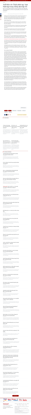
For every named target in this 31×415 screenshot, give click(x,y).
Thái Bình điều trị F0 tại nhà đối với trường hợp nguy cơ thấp (24, 126)
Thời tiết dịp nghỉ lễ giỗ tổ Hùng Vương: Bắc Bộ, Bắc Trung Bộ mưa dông (11, 259)
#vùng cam (10, 110)
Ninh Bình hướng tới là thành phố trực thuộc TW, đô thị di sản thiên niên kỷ (10, 154)
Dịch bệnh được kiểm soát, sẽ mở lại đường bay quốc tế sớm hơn (15, 141)
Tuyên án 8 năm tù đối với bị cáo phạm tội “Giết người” (11, 331)
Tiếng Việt (13, 0)
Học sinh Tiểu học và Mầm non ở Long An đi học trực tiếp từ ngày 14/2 (7, 141)
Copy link (1, 19)
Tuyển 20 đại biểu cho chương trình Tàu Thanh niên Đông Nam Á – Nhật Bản (11, 243)
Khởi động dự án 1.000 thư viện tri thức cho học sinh (11, 211)
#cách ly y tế (24, 110)
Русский (24, 0)
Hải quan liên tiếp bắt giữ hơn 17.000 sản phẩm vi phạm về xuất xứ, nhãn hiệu (11, 299)
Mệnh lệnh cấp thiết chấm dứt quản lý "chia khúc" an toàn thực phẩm (10, 291)
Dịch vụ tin (20, 404)
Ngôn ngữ (28, 403)
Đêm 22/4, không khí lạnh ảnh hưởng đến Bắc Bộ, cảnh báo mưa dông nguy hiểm (10, 171)
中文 (22, 0)
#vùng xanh (6, 110)
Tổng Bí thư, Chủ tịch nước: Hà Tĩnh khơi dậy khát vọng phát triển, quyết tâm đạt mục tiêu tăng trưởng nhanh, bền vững (10, 356)
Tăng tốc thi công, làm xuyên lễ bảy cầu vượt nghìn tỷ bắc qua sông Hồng (10, 389)
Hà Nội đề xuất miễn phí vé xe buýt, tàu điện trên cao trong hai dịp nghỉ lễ (10, 251)
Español (20, 0)
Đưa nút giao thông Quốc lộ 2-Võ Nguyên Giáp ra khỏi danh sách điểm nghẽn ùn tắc (11, 373)
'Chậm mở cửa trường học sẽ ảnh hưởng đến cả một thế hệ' (7, 126)
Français (18, 0)
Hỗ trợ (25, 403)
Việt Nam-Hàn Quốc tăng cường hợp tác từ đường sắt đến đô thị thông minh (10, 339)
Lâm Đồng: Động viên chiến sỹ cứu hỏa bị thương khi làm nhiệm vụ (10, 347)
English (16, 0)
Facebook (1, 14)
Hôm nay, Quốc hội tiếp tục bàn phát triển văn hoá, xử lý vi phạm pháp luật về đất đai (11, 179)
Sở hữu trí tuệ (16, 403)
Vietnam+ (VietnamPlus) (8, 0)
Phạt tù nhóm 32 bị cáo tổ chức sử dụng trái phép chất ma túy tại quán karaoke (10, 315)
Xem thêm (15, 395)
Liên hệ (26, 404)
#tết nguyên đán (19, 110)
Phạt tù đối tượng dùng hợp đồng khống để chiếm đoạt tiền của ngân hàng (10, 307)
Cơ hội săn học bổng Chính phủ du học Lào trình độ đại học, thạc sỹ (10, 365)
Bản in (1, 17)
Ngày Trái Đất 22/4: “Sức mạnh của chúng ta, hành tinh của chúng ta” (10, 187)
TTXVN (17, 404)
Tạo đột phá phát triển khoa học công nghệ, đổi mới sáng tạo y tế (11, 381)
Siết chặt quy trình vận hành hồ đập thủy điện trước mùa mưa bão (10, 283)
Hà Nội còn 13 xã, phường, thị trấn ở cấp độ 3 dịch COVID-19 (15, 126)
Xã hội (4, 2)
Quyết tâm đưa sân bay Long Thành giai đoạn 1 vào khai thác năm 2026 (11, 195)
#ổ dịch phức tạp (14, 110)
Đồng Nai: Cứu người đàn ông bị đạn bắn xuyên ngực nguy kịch (11, 235)
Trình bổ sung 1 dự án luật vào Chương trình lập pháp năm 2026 (11, 227)
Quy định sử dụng (20, 403)
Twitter (1, 16)
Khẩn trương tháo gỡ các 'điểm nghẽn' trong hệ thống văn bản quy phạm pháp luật (11, 267)
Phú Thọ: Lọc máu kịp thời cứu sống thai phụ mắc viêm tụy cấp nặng (10, 275)
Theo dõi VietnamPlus (20, 114)
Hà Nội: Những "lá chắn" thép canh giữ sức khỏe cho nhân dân (11, 163)
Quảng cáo (23, 404)
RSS (23, 403)
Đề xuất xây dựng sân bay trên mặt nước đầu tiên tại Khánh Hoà (10, 219)
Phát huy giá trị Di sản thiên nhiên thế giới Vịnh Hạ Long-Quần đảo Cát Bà (11, 203)
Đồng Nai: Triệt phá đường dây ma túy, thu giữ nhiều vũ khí (11, 323)
